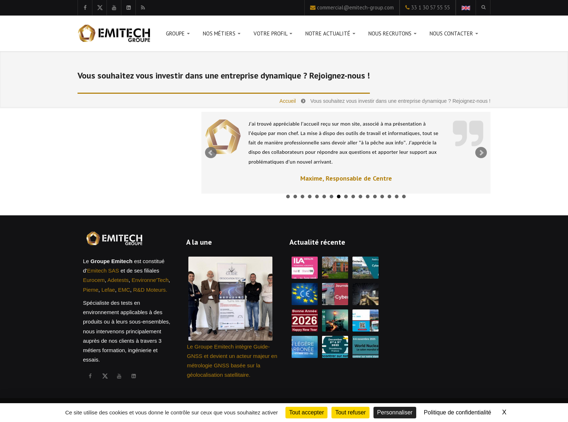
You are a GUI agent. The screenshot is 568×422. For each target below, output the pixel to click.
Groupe (178, 35)
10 (353, 196)
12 (367, 196)
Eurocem (94, 280)
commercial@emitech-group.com (355, 7)
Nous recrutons (392, 35)
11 (360, 196)
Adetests (118, 280)
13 (375, 196)
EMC (124, 290)
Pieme (91, 290)
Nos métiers (222, 35)
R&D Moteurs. (150, 290)
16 (396, 196)
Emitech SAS (103, 270)
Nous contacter (454, 35)
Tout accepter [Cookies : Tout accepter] (306, 412)
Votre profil (273, 35)
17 (404, 196)
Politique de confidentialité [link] (457, 412)
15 (389, 196)
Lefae (108, 290)
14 (382, 196)
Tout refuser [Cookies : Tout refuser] (350, 412)
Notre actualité (330, 35)
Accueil (288, 101)
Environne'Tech (149, 280)
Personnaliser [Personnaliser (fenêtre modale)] (395, 412)
